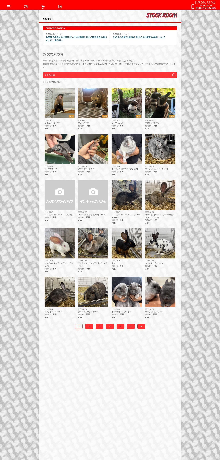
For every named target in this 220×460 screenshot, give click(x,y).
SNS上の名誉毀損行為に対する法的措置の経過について (139, 37)
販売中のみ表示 (54, 82)
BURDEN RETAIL (205, 2)
